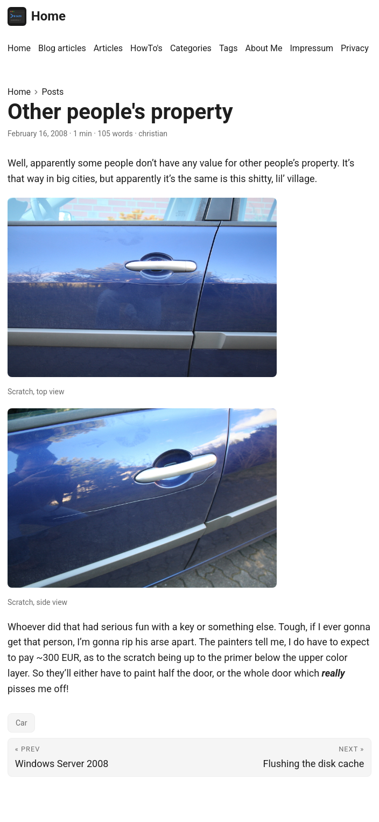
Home (37, 16)
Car (21, 723)
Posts (52, 92)
